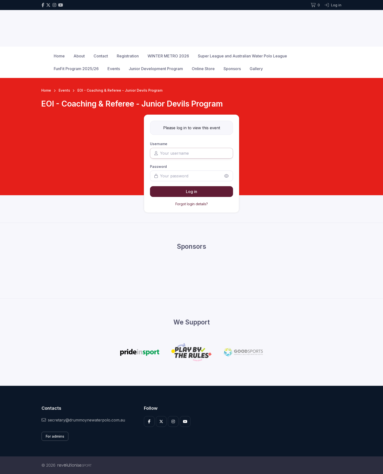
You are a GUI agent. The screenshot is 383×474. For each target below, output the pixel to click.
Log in (191, 191)
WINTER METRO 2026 (168, 56)
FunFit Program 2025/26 (76, 68)
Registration (128, 56)
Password (158, 166)
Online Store (203, 68)
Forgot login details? (191, 204)
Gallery (256, 68)
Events (113, 68)
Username (158, 144)
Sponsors (232, 68)
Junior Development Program (156, 68)
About (79, 56)
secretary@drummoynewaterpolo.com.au (83, 420)
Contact (101, 56)
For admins (55, 436)
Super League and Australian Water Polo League (242, 56)
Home (59, 56)
